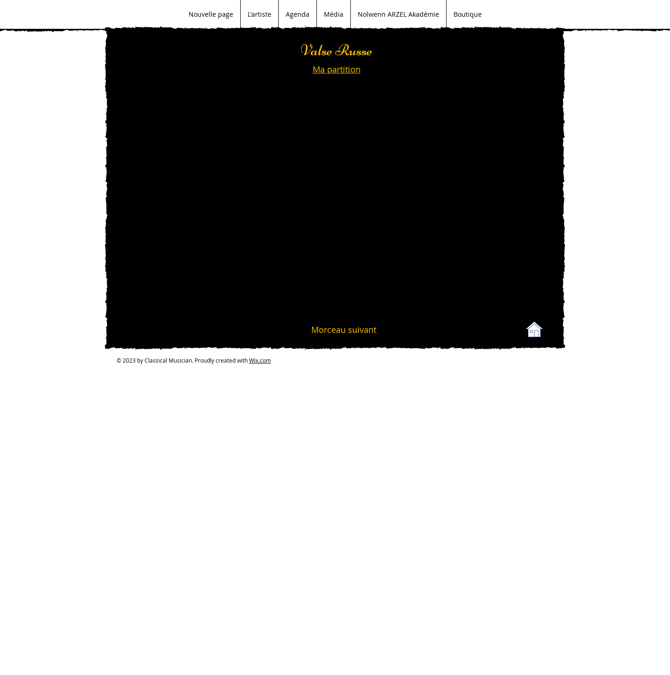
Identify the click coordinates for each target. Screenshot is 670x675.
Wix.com (260, 360)
